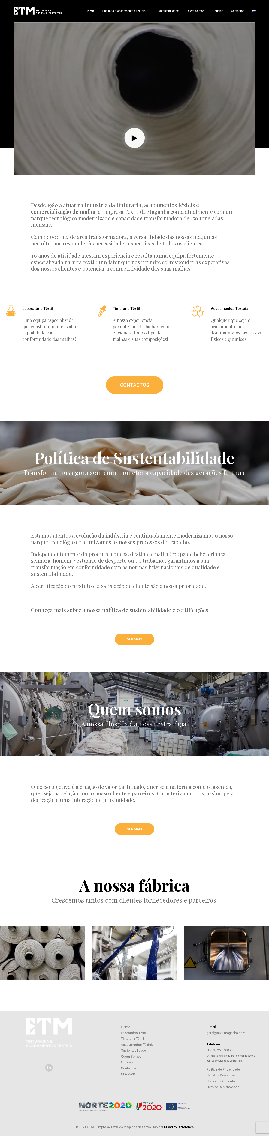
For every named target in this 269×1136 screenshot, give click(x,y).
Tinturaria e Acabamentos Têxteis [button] (125, 11)
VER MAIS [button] (135, 639)
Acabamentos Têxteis (137, 1044)
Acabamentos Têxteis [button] (229, 308)
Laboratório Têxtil (134, 1033)
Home (90, 11)
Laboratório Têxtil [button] (37, 308)
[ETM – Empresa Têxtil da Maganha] (37, 11)
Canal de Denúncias (221, 1075)
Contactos (237, 11)
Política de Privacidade (223, 1069)
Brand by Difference (179, 1127)
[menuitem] (91, 11)
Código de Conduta (221, 1081)
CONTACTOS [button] (134, 384)
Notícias (217, 11)
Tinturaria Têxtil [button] (126, 308)
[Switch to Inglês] (253, 11)
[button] (11, 310)
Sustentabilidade (168, 11)
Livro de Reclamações (223, 1087)
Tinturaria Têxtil (132, 1039)
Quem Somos (195, 11)
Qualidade (128, 1074)
